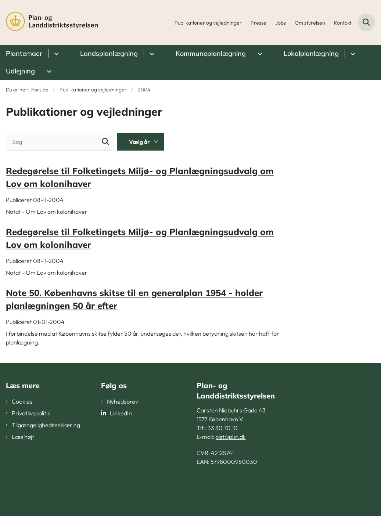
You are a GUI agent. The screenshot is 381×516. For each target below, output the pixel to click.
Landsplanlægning (109, 53)
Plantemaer (24, 53)
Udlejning (20, 71)
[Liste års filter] (140, 142)
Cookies (22, 401)
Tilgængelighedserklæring (46, 425)
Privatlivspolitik (31, 413)
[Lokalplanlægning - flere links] (352, 53)
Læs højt (23, 436)
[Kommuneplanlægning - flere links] (259, 53)
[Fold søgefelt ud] (366, 22)
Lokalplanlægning (311, 53)
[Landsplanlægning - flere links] (151, 53)
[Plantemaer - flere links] (55, 53)
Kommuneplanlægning (211, 53)
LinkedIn (121, 413)
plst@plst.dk (230, 436)
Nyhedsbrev (122, 401)
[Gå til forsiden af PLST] (49, 22)
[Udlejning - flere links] (48, 71)
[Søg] (60, 142)
